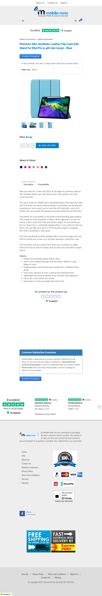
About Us (40, 3)
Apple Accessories (45, 39)
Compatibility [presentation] (43, 184)
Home (24, 452)
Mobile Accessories (28, 39)
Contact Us (52, 3)
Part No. (26, 70)
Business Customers (30, 467)
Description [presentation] (28, 184)
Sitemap (25, 483)
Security (25, 479)
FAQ (23, 456)
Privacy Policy (27, 471)
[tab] (29, 184)
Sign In (64, 3)
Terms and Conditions (31, 475)
